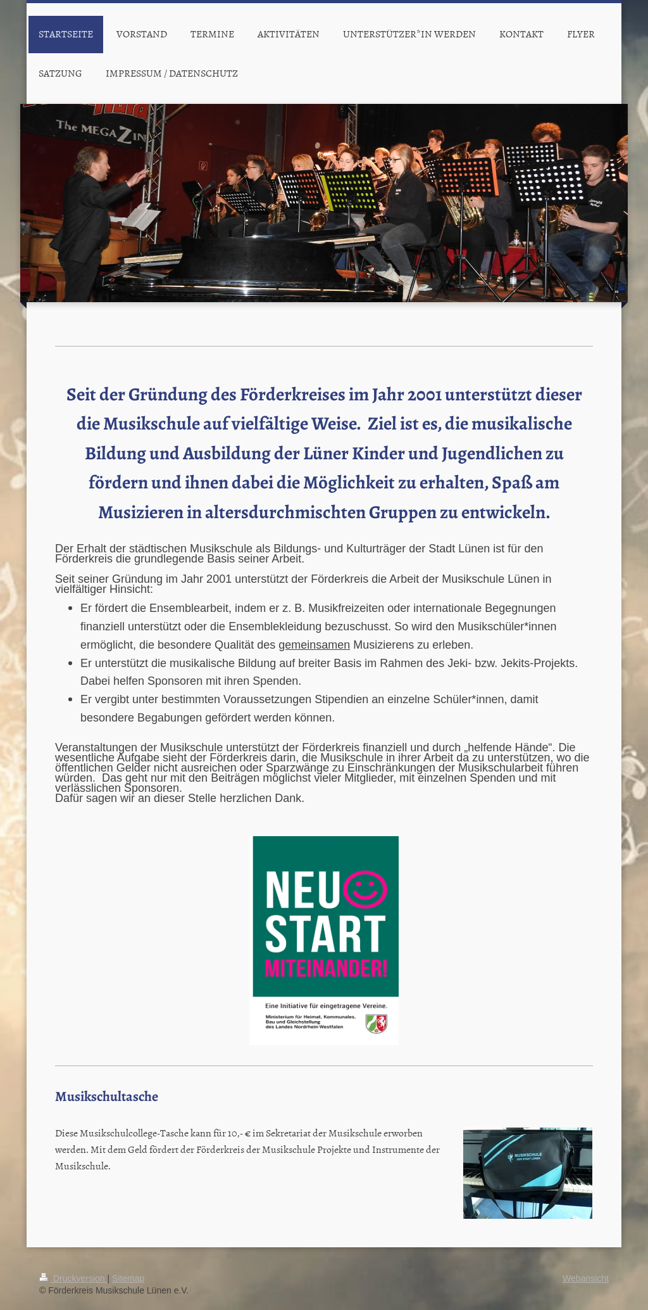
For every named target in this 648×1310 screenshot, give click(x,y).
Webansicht (586, 1278)
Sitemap (128, 1278)
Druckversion (73, 1278)
